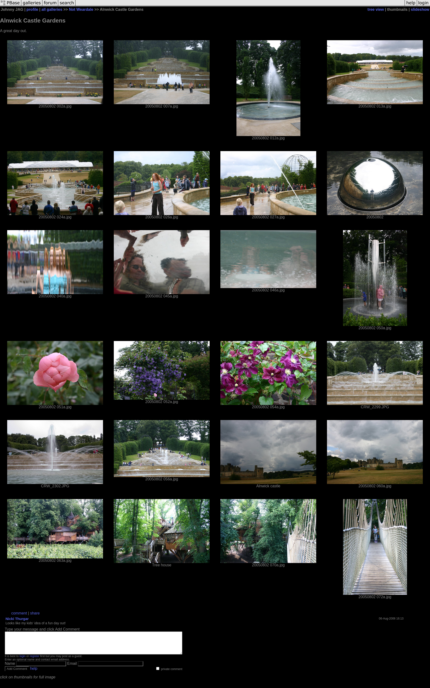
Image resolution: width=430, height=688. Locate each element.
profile (32, 9)
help (33, 673)
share (35, 613)
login (22, 660)
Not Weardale (81, 9)
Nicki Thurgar (17, 619)
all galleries (51, 9)
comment (19, 613)
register (34, 660)
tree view (375, 9)
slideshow (420, 9)
